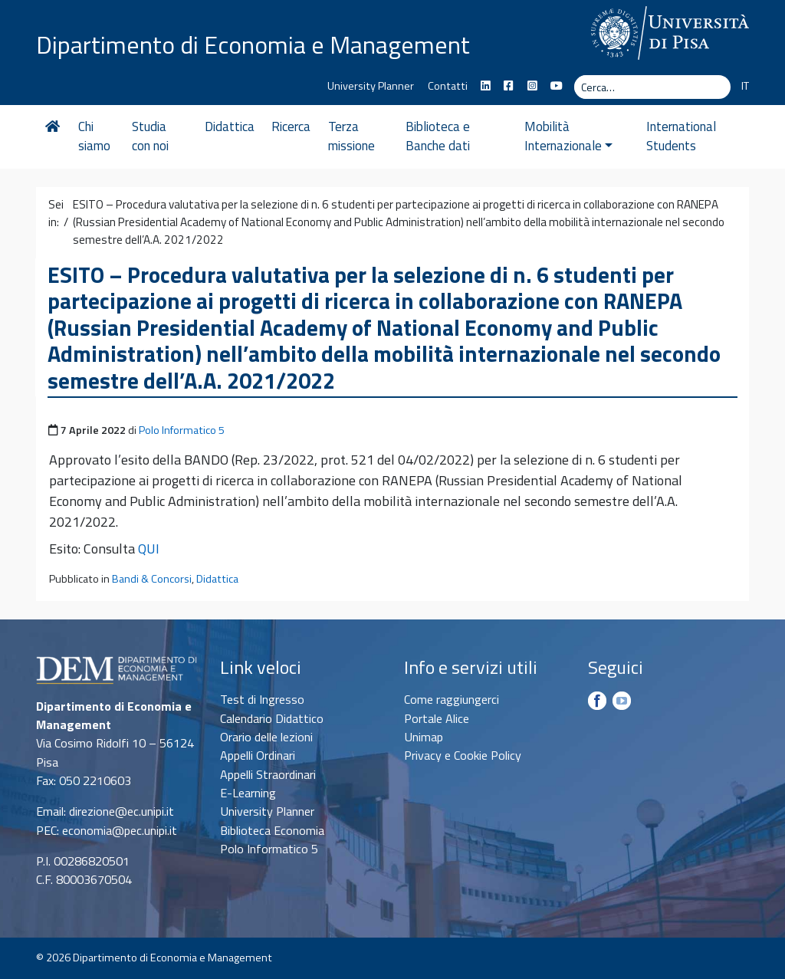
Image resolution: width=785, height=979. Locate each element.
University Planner (370, 85)
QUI (148, 548)
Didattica (230, 126)
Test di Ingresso (262, 699)
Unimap (423, 737)
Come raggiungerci (451, 699)
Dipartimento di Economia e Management (253, 44)
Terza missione (351, 136)
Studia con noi (150, 136)
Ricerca (290, 126)
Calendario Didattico (272, 718)
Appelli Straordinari (268, 774)
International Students (681, 136)
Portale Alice (436, 718)
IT (745, 85)
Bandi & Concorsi (152, 578)
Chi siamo (94, 136)
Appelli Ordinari (257, 755)
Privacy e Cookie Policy (462, 755)
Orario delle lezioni (266, 737)
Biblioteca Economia (272, 830)
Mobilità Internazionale (568, 136)
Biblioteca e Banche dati (438, 136)
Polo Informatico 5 (182, 430)
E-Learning (248, 793)
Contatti (448, 85)
